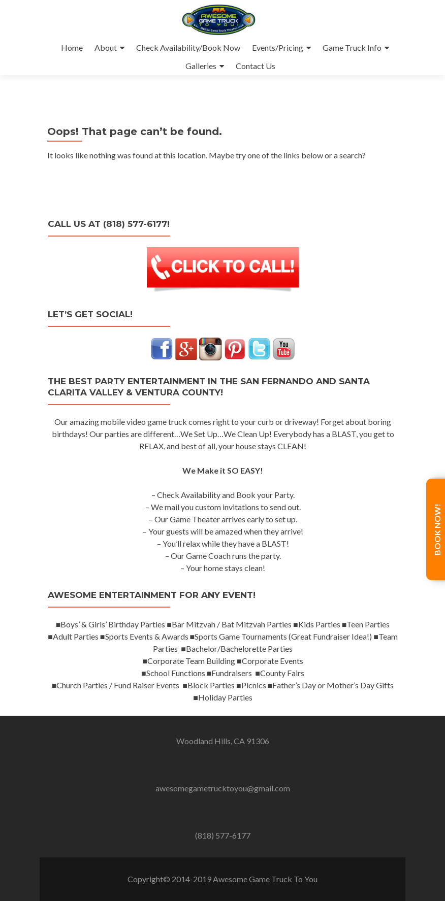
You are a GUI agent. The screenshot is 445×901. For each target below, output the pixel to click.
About (105, 47)
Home (72, 47)
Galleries (200, 66)
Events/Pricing (277, 47)
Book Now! (437, 529)
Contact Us (255, 66)
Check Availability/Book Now (188, 47)
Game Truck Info (352, 47)
